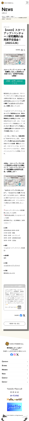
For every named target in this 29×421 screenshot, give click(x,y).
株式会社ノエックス (9, 273)
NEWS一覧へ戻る (14, 323)
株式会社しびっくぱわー (10, 93)
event (12, 16)
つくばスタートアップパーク (12, 265)
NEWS (7, 16)
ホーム (3, 16)
